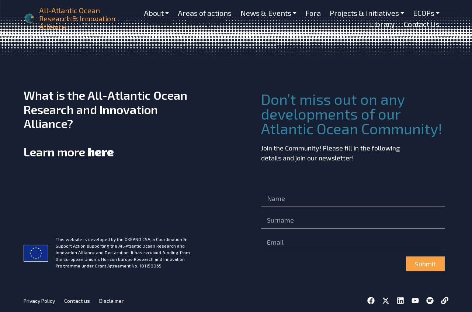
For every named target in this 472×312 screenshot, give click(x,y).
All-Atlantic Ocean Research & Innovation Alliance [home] (77, 18)
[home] (30, 18)
